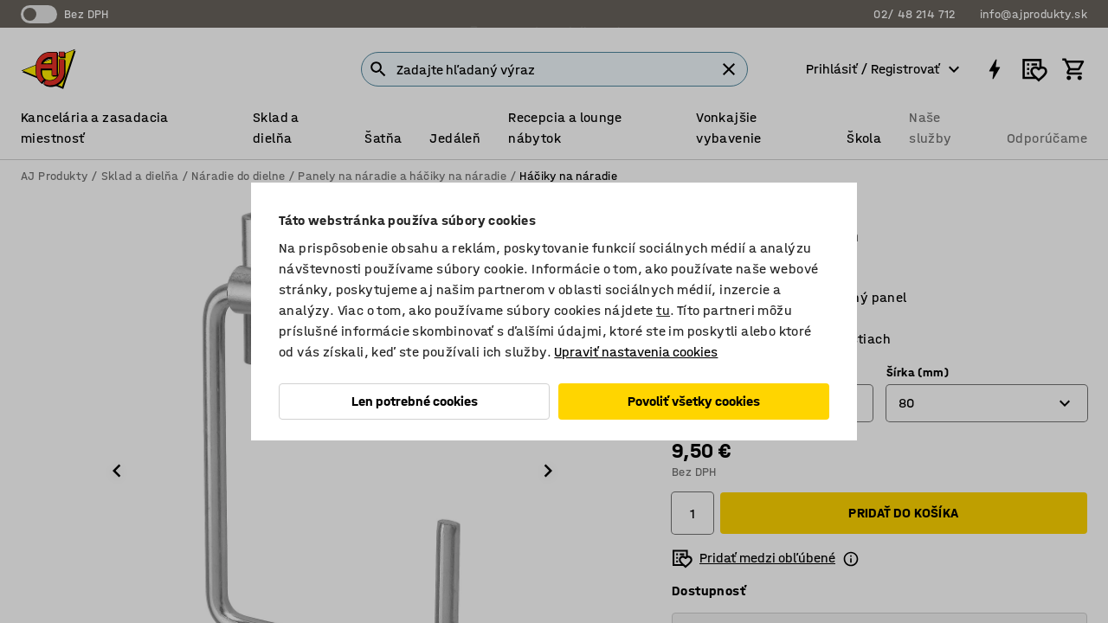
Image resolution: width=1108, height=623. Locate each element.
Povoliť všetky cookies (694, 401)
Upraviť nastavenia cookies (636, 352)
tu (663, 310)
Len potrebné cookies (414, 401)
